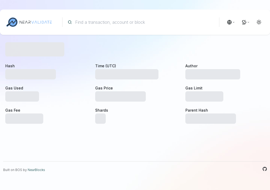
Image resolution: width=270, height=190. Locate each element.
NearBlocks (36, 170)
